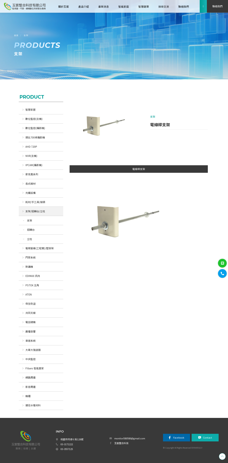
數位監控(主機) (34, 119)
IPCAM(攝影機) (33, 165)
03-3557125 (67, 449)
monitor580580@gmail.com (129, 438)
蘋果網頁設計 (197, 447)
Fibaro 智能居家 (34, 368)
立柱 (29, 239)
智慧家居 (30, 109)
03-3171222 (67, 444)
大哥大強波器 (33, 350)
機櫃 (28, 396)
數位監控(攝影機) (35, 128)
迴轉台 (31, 229)
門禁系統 (30, 257)
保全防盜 (30, 303)
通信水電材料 (33, 405)
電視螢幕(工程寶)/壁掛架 (39, 248)
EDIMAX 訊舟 (32, 276)
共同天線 (30, 313)
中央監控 (30, 359)
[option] (104, 125)
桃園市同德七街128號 (72, 439)
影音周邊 (30, 387)
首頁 (16, 35)
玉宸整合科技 (121, 443)
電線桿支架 (138, 169)
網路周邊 (30, 377)
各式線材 (30, 183)
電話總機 (30, 322)
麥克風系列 (31, 174)
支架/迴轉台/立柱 (35, 211)
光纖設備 (30, 193)
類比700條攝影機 (35, 137)
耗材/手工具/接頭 (35, 202)
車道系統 (30, 340)
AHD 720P (31, 146)
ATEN (28, 294)
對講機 (29, 266)
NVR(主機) (31, 156)
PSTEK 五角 (32, 285)
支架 (26, 35)
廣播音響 (30, 331)
